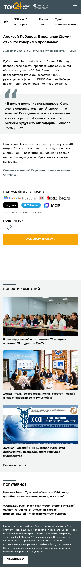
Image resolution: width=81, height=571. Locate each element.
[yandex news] (54, 198)
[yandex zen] (10, 205)
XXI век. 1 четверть (21, 22)
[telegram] (31, 205)
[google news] (19, 198)
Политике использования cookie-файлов (27, 548)
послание (38, 213)
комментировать (40, 239)
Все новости (12, 465)
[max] (52, 205)
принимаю (15, 559)
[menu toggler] (75, 6)
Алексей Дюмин (21, 213)
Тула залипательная (65, 22)
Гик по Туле (43, 22)
